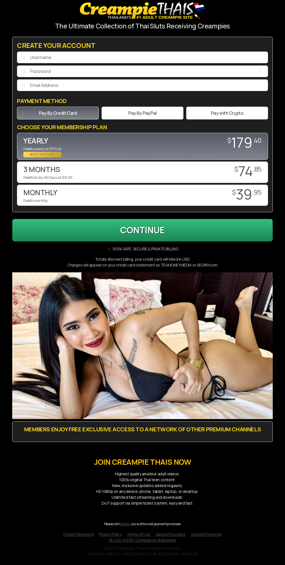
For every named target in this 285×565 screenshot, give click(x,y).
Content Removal (206, 535)
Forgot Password (78, 535)
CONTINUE (142, 231)
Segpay (125, 525)
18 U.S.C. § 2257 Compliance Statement (142, 541)
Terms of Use (138, 535)
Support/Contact (171, 535)
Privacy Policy (110, 535)
